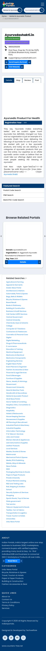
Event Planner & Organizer (16, 367)
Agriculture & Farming (14, 282)
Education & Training (14, 349)
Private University (13, 478)
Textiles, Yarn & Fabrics (15, 510)
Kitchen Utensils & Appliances (18, 440)
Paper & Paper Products (15, 475)
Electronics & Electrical (15, 355)
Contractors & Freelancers (16, 331)
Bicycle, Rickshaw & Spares (16, 299)
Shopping (10, 495)
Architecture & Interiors (15, 291)
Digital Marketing (13, 340)
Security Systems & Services (17, 492)
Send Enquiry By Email (18, 62)
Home (4, 16)
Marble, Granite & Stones (16, 451)
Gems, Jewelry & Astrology (16, 381)
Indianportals (8, 623)
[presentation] (1, 236)
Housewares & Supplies (15, 419)
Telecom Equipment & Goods (17, 507)
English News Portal (13, 364)
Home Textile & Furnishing (16, 402)
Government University (15, 387)
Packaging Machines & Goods (18, 472)
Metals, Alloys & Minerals (15, 463)
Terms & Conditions (11, 602)
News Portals (11, 466)
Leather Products (13, 446)
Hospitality (10, 410)
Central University (13, 320)
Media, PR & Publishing (15, 460)
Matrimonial (11, 454)
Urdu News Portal (13, 522)
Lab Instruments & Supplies (17, 443)
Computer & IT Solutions (15, 329)
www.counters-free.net (12, 646)
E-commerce (11, 346)
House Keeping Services (15, 416)
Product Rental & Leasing (16, 481)
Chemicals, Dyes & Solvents (17, 323)
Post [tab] (37, 80)
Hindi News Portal (13, 399)
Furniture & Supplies (14, 378)
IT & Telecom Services (14, 434)
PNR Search (8, 195)
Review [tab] (27, 80)
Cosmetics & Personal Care (17, 334)
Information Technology (15, 431)
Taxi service (10, 504)
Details (23, 262)
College (9, 326)
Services (5, 608)
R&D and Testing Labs (14, 484)
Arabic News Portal (13, 288)
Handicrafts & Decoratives (16, 393)
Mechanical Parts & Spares (16, 457)
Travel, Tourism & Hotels (15, 516)
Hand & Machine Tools (15, 390)
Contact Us (7, 599)
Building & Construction (15, 308)
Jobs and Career (12, 437)
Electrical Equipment (14, 352)
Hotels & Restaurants (14, 413)
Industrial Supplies (13, 428)
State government (13, 501)
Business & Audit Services (16, 311)
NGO (8, 469)
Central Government (14, 317)
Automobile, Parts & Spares (17, 293)
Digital (8, 337)
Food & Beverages (13, 375)
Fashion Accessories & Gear (17, 370)
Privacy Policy (8, 605)
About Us (6, 596)
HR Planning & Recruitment (16, 422)
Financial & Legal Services (16, 372)
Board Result (11, 302)
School (9, 489)
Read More (12, 561)
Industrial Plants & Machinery (17, 425)
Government (11, 384)
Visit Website (14, 67)
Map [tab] (18, 80)
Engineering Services (14, 361)
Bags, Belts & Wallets (14, 296)
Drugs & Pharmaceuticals (16, 343)
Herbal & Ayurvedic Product (20, 16)
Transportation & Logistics (16, 513)
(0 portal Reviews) (12, 38)
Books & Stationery (13, 305)
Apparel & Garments (14, 285)
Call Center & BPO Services (16, 314)
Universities (10, 519)
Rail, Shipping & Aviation (15, 486)
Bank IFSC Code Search (13, 200)
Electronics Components (16, 358)
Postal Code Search (12, 190)
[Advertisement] (23, 100)
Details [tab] (9, 80)
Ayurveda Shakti (11, 174)
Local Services (11, 448)
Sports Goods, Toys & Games (17, 498)
